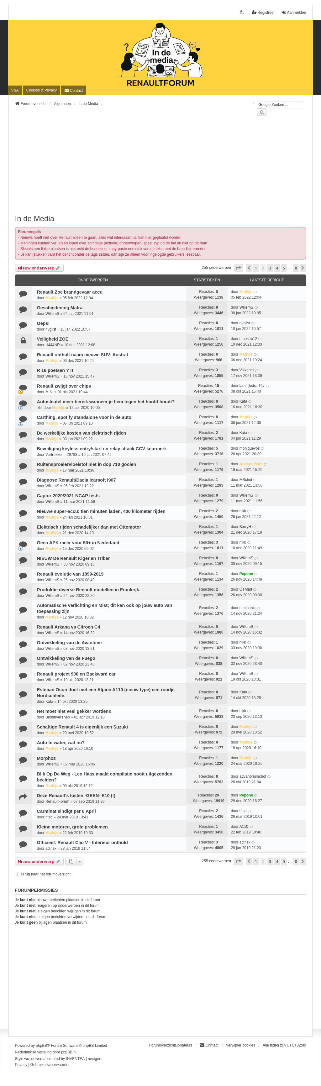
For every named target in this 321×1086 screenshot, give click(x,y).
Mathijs (51, 298)
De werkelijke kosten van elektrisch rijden (81, 433)
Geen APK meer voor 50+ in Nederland (78, 542)
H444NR (52, 345)
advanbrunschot (252, 776)
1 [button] (256, 268)
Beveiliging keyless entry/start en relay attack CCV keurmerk (102, 448)
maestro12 (248, 339)
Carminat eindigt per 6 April (66, 811)
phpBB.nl (68, 1052)
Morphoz (46, 758)
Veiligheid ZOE (53, 339)
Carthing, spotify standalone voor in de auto (84, 417)
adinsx (50, 848)
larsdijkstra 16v (252, 386)
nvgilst (50, 329)
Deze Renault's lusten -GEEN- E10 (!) (76, 795)
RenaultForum (57, 801)
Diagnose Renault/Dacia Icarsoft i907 (76, 480)
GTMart (245, 589)
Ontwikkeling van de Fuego (66, 658)
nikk (242, 511)
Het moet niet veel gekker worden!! (74, 711)
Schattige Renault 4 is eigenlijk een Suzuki (82, 726)
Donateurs (183, 1045)
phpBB (41, 1045)
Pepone (246, 574)
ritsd (49, 817)
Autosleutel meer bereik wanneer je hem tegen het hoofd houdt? (106, 401)
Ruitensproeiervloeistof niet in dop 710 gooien (86, 464)
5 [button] (284, 268)
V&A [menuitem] (15, 90)
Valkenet (246, 370)
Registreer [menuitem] (263, 12)
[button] (238, 268)
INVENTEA (75, 1059)
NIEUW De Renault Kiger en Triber (73, 558)
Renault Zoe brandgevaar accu (70, 292)
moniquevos (249, 448)
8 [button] (296, 268)
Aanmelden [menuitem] (294, 12)
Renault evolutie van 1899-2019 (70, 574)
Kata (243, 401)
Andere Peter (251, 464)
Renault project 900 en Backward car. (77, 673)
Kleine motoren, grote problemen (72, 826)
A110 (243, 826)
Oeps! (43, 323)
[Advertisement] (160, 169)
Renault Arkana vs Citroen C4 (68, 626)
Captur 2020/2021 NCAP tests (68, 495)
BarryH (245, 527)
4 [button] (277, 268)
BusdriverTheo (57, 717)
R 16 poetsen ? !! (55, 370)
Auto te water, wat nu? (61, 742)
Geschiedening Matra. (60, 307)
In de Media (34, 218)
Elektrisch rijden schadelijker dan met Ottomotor (89, 527)
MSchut (245, 480)
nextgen (94, 1059)
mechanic (247, 608)
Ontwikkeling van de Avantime (69, 642)
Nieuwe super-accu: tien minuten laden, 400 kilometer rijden (101, 511)
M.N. (49, 392)
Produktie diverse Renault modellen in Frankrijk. (88, 589)
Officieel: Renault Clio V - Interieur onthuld (82, 842)
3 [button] (270, 268)
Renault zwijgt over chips (64, 386)
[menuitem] (41, 90)
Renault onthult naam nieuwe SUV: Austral (82, 354)
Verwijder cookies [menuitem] (240, 1045)
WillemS (52, 313)
